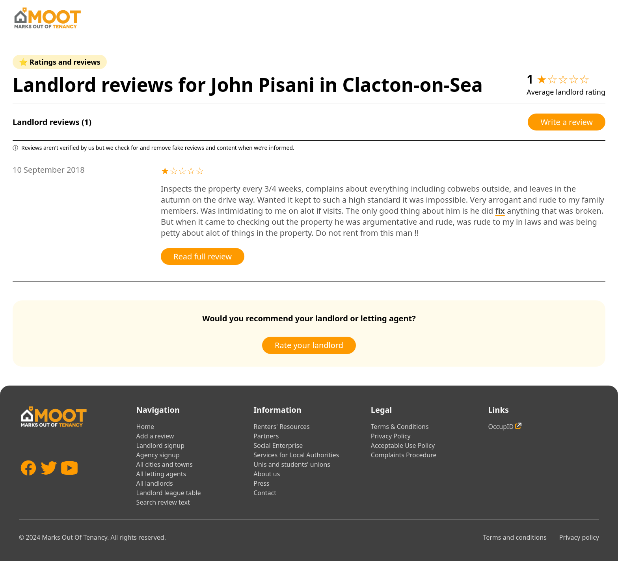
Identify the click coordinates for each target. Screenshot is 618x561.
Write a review (566, 122)
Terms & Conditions (400, 426)
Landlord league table (168, 492)
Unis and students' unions (291, 464)
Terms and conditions (514, 537)
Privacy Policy (391, 436)
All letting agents (161, 474)
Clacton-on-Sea (412, 84)
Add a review (155, 436)
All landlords (154, 483)
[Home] (47, 18)
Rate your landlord (309, 345)
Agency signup (158, 455)
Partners (266, 436)
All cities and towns (164, 464)
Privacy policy (579, 537)
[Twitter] (48, 479)
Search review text (163, 502)
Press (261, 483)
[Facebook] (28, 479)
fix (499, 210)
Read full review (202, 256)
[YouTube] (69, 479)
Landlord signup (160, 445)
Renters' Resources (281, 426)
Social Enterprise (278, 445)
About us (266, 474)
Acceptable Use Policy (403, 445)
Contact (264, 492)
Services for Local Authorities (296, 455)
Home (145, 426)
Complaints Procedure (404, 455)
